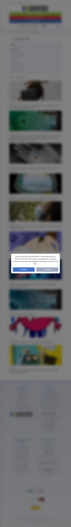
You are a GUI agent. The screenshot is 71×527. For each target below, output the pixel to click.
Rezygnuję (47, 269)
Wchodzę (23, 269)
